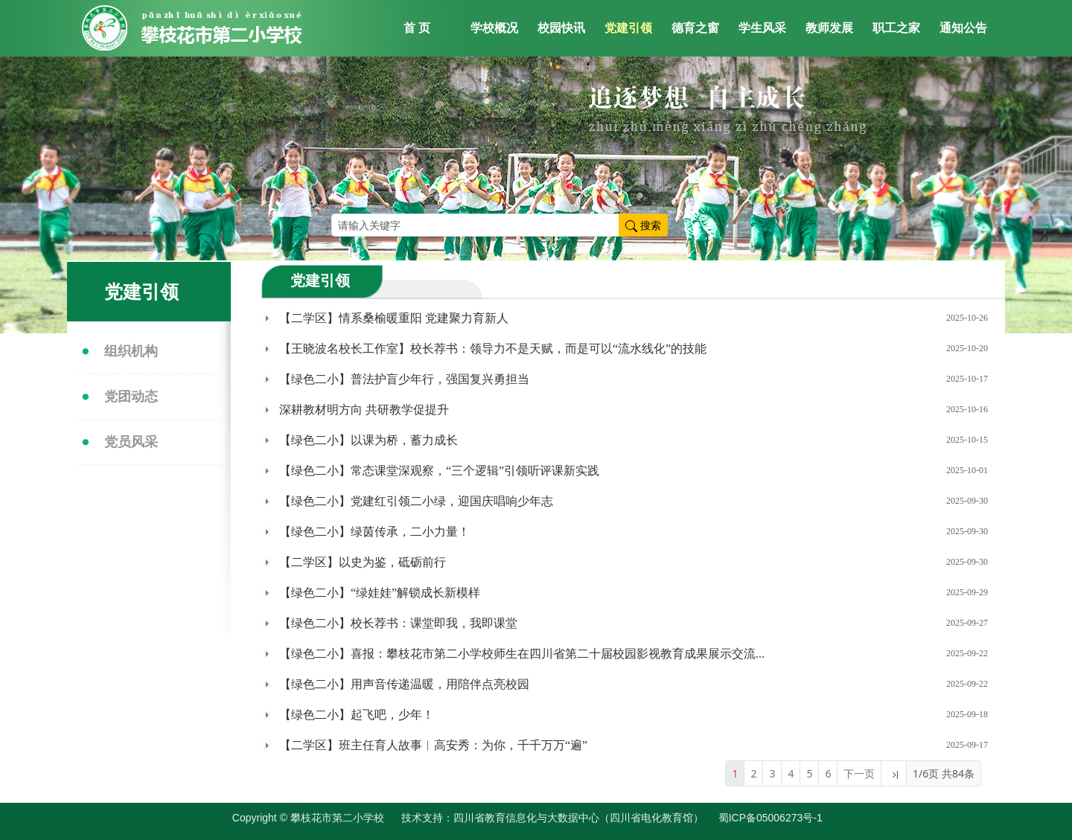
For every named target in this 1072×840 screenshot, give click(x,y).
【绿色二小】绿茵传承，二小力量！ (374, 531)
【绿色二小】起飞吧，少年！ (356, 714)
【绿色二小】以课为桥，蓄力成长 (368, 440)
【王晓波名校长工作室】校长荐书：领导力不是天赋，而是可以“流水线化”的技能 (492, 348)
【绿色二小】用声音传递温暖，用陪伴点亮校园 (404, 684)
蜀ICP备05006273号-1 (778, 818)
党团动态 (131, 396)
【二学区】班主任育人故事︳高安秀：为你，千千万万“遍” (433, 745)
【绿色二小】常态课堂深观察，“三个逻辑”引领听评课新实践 (439, 470)
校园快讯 (561, 28)
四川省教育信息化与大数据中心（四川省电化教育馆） (578, 818)
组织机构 (131, 351)
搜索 (643, 225)
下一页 (859, 773)
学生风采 (762, 28)
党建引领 (628, 28)
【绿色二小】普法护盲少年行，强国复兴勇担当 (404, 379)
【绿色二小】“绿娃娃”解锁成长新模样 (379, 592)
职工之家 (896, 28)
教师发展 (829, 28)
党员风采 (131, 442)
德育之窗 (695, 28)
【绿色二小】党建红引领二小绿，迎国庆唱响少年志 (416, 501)
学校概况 (494, 28)
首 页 (416, 28)
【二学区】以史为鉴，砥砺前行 (362, 562)
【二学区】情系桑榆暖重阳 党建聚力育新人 (393, 318)
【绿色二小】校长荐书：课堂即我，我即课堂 (398, 623)
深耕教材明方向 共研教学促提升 (364, 409)
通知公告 (963, 28)
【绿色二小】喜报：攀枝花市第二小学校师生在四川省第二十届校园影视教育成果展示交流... (522, 653)
